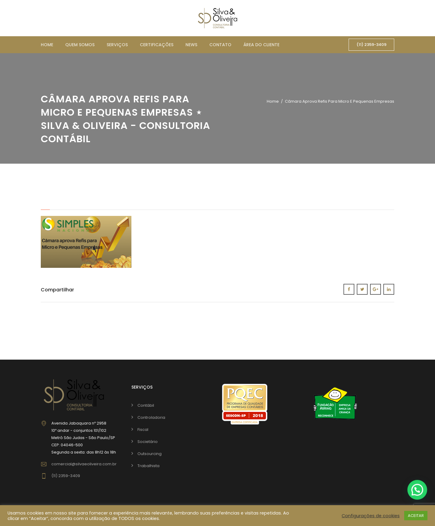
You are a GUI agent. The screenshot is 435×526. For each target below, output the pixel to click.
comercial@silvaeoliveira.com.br (84, 464)
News (191, 45)
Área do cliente (261, 45)
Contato (220, 45)
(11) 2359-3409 (371, 44)
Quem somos (80, 45)
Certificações (156, 45)
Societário (147, 441)
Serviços (117, 45)
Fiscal (142, 429)
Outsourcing (149, 454)
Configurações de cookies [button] (371, 515)
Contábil (145, 405)
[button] (417, 492)
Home (47, 45)
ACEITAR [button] (416, 515)
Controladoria (151, 417)
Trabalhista (148, 466)
